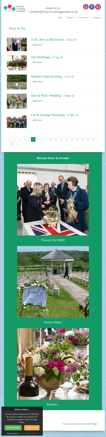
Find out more (12, 433)
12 (66, 139)
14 (77, 139)
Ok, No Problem (13, 428)
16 (88, 139)
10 (56, 139)
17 (93, 139)
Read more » (38, 45)
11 (61, 139)
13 (72, 139)
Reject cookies (31, 428)
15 (83, 139)
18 (11, 144)
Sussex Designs (91, 424)
